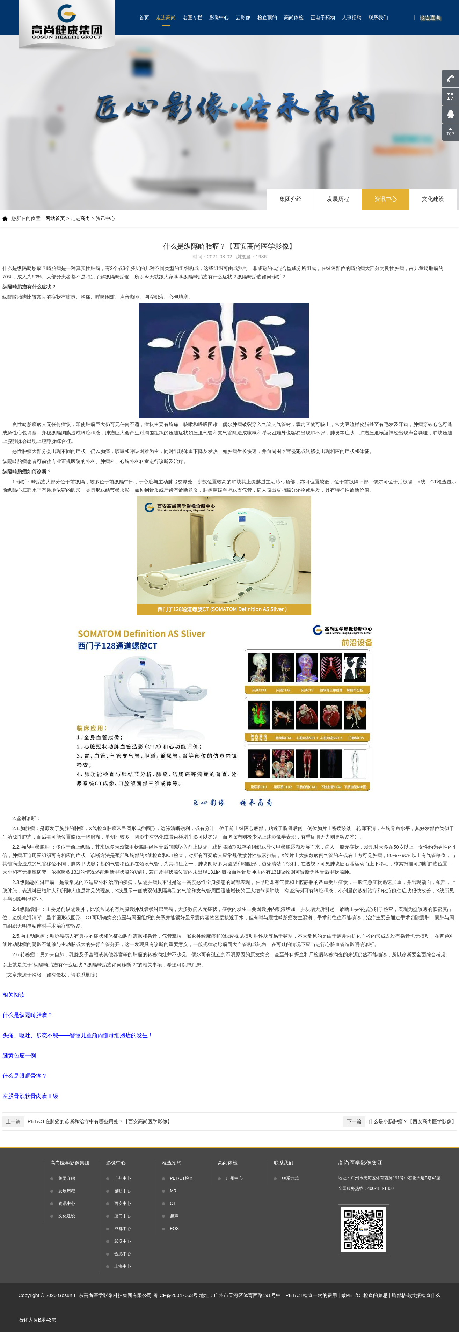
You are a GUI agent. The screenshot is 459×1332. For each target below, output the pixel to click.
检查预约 (267, 17)
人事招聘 (352, 17)
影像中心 (219, 17)
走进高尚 (166, 17)
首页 (144, 17)
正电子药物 (323, 17)
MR (173, 1190)
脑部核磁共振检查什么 (416, 1295)
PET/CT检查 (182, 1178)
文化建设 (433, 199)
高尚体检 (294, 17)
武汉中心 (122, 1241)
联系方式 (290, 1178)
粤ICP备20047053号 (175, 1295)
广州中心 (122, 1178)
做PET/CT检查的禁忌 (364, 1295)
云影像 (243, 17)
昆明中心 (122, 1190)
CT (173, 1203)
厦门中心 (122, 1216)
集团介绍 (290, 199)
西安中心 (122, 1203)
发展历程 (338, 199)
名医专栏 (192, 17)
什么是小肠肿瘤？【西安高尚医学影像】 (400, 1121)
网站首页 (55, 218)
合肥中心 (122, 1253)
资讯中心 (385, 199)
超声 (174, 1216)
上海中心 (122, 1266)
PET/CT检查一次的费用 (311, 1295)
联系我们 (378, 17)
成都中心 (122, 1228)
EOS (174, 1228)
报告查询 (430, 17)
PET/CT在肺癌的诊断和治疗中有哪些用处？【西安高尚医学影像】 (87, 1121)
